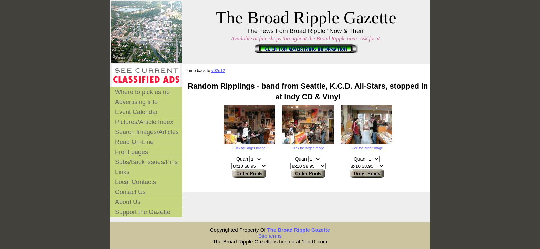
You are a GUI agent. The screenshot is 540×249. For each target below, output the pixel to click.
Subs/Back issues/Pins (146, 162)
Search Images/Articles (147, 132)
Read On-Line (134, 142)
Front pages (131, 152)
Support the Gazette (142, 212)
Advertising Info (136, 102)
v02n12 (218, 70)
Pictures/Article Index (144, 122)
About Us (128, 202)
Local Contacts (135, 182)
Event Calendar (136, 112)
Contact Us (130, 192)
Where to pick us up (142, 92)
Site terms (270, 236)
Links (122, 172)
